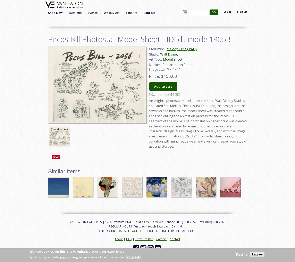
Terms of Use (144, 239)
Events (93, 13)
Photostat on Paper (177, 64)
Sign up (242, 11)
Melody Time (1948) (182, 49)
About (119, 239)
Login (227, 11)
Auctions (75, 13)
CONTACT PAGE (127, 231)
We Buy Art (112, 13)
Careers (161, 239)
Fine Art (131, 13)
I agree (257, 254)
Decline (242, 254)
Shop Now (55, 13)
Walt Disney (169, 54)
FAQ (129, 239)
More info (133, 257)
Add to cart (163, 86)
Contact (149, 13)
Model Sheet (172, 59)
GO (214, 12)
